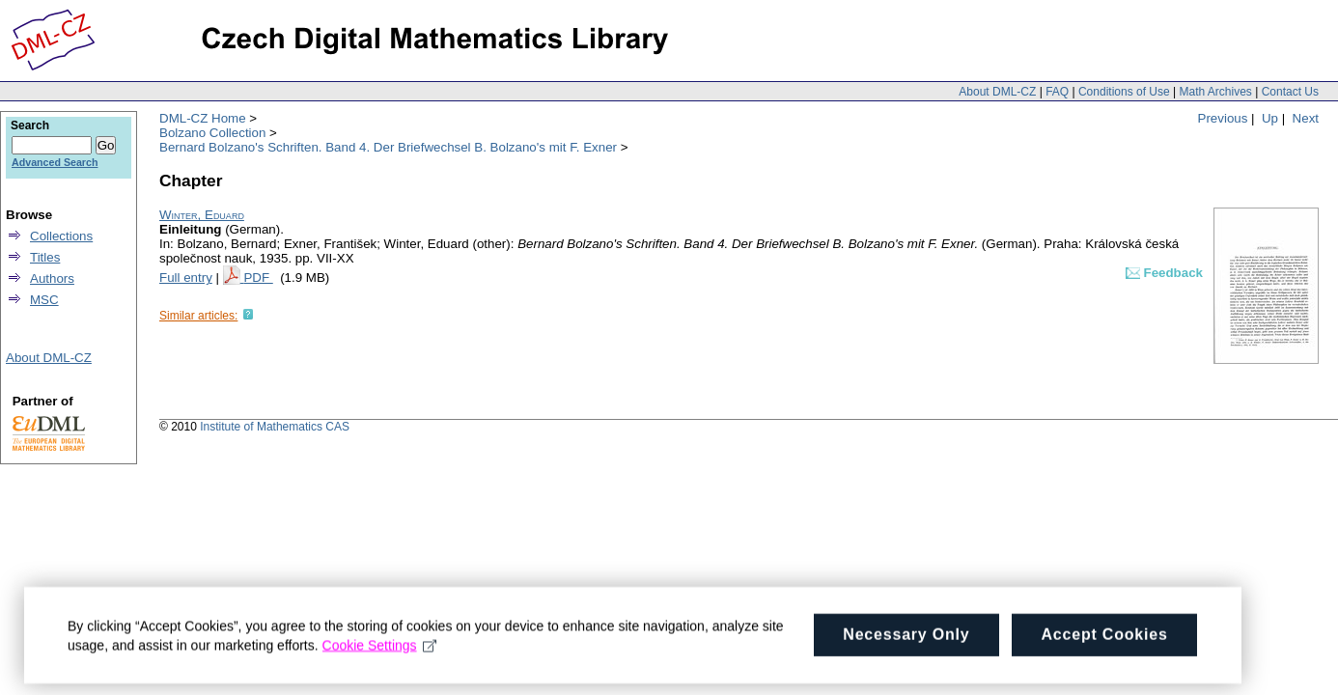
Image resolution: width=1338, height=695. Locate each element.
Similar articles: (198, 315)
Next (1306, 118)
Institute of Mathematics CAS (274, 426)
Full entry (185, 277)
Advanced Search (55, 162)
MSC (44, 299)
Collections (61, 236)
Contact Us (1290, 91)
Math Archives (1215, 91)
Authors (52, 278)
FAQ (1057, 91)
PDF (257, 277)
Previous (1223, 118)
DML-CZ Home (202, 118)
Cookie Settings (379, 651)
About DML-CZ (997, 91)
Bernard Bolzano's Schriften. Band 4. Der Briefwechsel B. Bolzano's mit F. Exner (388, 147)
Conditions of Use (1124, 91)
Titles (45, 257)
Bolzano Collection (212, 132)
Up (1270, 118)
